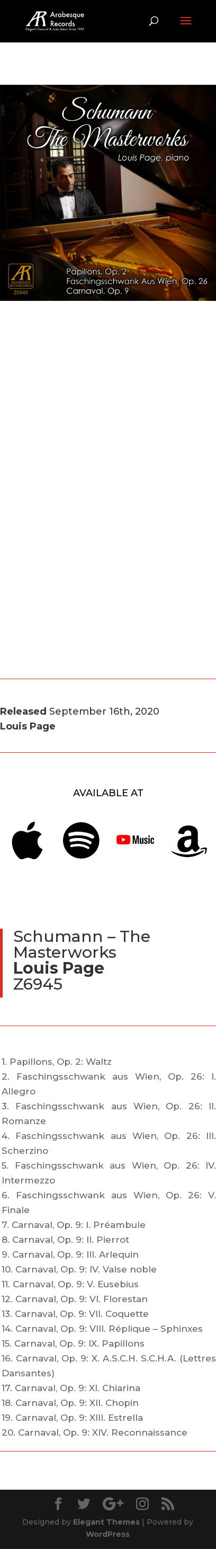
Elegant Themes (106, 1522)
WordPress (108, 1534)
